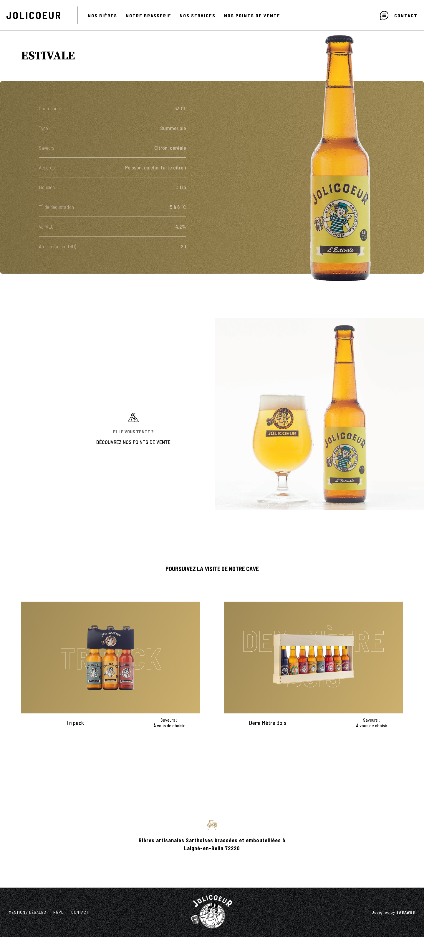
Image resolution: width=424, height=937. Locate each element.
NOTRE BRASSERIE (148, 15)
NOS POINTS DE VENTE (252, 15)
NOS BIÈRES (102, 15)
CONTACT (80, 912)
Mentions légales (27, 912)
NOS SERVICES (198, 15)
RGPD (58, 912)
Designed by (393, 912)
